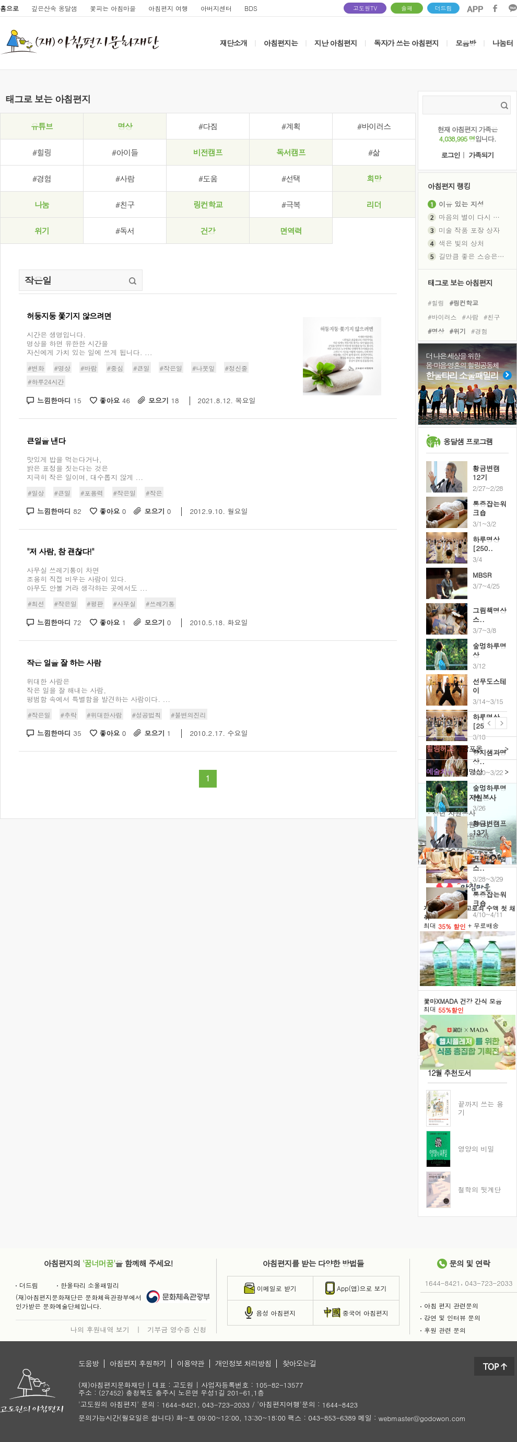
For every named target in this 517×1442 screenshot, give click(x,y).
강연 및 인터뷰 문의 (450, 1317)
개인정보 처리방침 (243, 1363)
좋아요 (115, 400)
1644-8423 (340, 1405)
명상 (125, 126)
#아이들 (125, 152)
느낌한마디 (59, 400)
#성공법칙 (146, 714)
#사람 (124, 178)
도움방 (88, 1363)
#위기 (458, 330)
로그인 (450, 155)
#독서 (124, 230)
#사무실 (124, 603)
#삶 (374, 152)
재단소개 (233, 43)
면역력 (291, 230)
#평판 (95, 603)
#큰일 (141, 368)
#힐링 (41, 152)
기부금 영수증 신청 (176, 1329)
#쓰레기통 (160, 603)
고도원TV (365, 8)
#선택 (290, 178)
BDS (250, 8)
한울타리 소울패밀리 (88, 1285)
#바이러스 (374, 126)
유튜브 (42, 126)
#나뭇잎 (203, 368)
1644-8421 (443, 1283)
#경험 (41, 178)
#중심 (115, 368)
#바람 (88, 368)
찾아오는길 (299, 1363)
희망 (374, 178)
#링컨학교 (464, 302)
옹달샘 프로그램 (468, 441)
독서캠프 (291, 152)
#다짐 (207, 126)
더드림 (443, 8)
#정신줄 (236, 368)
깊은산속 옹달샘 (54, 8)
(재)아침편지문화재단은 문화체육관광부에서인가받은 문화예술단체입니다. (79, 1301)
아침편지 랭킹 (449, 186)
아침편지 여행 (168, 8)
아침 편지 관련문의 (449, 1305)
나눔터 (502, 43)
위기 (41, 230)
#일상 (36, 492)
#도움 (207, 178)
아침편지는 (281, 43)
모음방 (465, 43)
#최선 (36, 603)
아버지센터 (216, 8)
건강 (208, 230)
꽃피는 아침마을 (113, 8)
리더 (374, 204)
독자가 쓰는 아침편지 (406, 43)
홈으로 (9, 8)
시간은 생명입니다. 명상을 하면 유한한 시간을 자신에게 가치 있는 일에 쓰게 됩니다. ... (89, 343)
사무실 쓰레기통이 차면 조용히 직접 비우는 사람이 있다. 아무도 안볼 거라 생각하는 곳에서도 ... (87, 579)
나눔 (41, 204)
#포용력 (91, 492)
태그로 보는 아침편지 (460, 282)
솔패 (407, 8)
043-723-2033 (488, 1283)
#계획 (290, 126)
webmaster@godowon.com (422, 1418)
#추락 (69, 714)
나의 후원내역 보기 (100, 1329)
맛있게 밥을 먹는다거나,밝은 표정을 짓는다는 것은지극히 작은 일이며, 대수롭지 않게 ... (85, 468)
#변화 (36, 368)
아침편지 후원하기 (138, 1363)
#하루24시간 (46, 381)
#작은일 (171, 368)
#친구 (124, 204)
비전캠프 (207, 152)
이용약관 (190, 1363)
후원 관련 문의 (443, 1330)
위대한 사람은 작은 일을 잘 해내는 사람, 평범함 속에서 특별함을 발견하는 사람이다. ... (98, 690)
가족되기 (481, 155)
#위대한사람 (104, 714)
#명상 (62, 368)
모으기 (163, 400)
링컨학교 (207, 204)
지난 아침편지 (335, 43)
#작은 (154, 492)
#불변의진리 (188, 714)
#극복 (290, 204)
